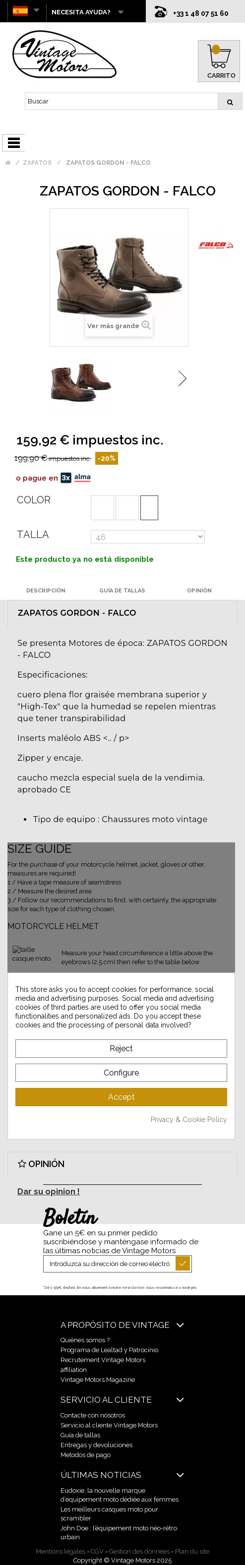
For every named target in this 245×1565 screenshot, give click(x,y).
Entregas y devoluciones (96, 1445)
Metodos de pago (86, 1455)
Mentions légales (60, 1551)
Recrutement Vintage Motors (103, 1360)
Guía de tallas (80, 1435)
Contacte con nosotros (93, 1415)
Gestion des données (139, 1551)
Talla (33, 534)
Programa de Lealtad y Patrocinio (109, 1350)
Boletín (69, 1219)
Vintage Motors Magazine (98, 1379)
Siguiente (182, 378)
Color (34, 499)
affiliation (74, 1369)
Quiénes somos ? (85, 1340)
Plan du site (192, 1551)
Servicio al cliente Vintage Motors (109, 1425)
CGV (97, 1551)
